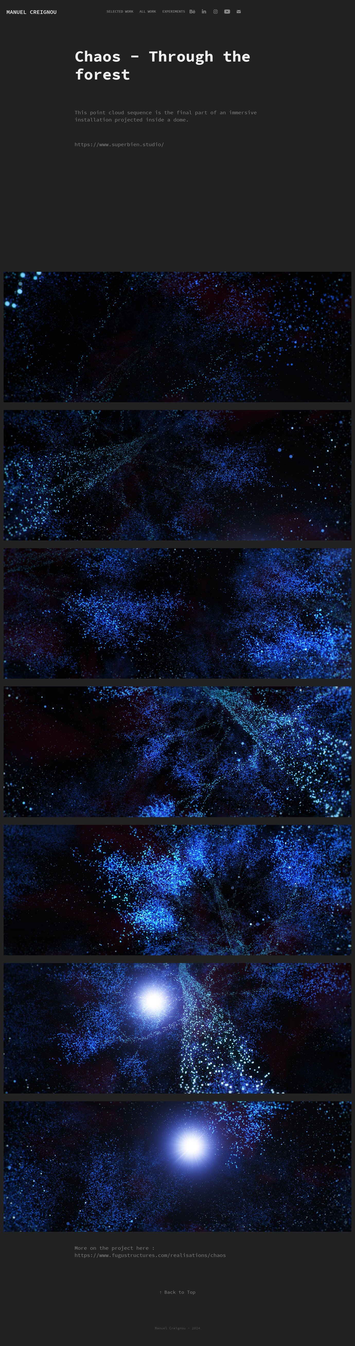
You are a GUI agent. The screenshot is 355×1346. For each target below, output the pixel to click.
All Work (147, 11)
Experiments (173, 11)
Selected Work (119, 11)
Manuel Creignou (31, 12)
